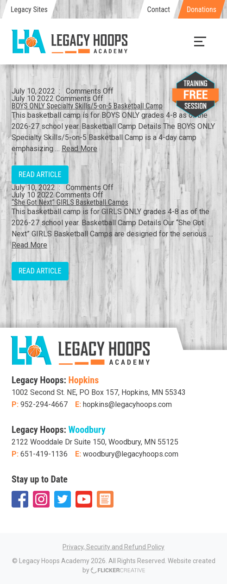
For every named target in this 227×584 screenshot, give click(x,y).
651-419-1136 (44, 454)
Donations (201, 9)
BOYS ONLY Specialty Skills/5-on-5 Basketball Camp (87, 106)
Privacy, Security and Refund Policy (113, 547)
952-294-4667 (44, 404)
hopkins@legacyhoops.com (127, 404)
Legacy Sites (29, 9)
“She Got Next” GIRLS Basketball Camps (70, 202)
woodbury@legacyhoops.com (130, 454)
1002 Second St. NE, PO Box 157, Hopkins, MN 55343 (99, 392)
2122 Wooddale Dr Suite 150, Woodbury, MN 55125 (95, 442)
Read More (79, 148)
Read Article (40, 174)
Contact (158, 9)
